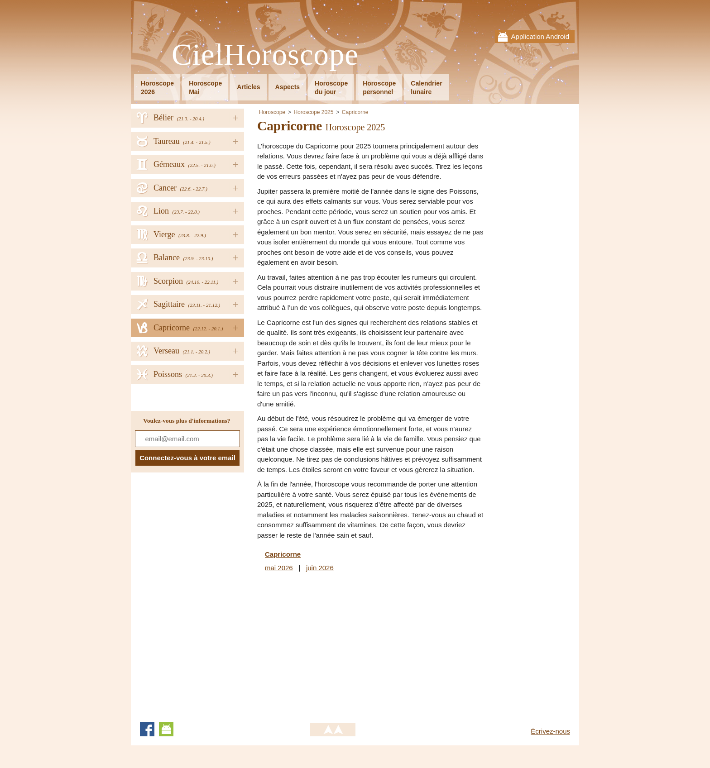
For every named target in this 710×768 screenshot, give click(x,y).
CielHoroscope (265, 55)
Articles (248, 87)
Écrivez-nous (550, 731)
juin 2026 (320, 568)
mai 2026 (279, 568)
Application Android (540, 36)
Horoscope (272, 112)
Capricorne (355, 112)
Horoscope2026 (157, 87)
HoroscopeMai (205, 87)
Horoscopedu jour (331, 87)
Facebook (147, 729)
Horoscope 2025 (313, 112)
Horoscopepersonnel (379, 87)
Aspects (287, 87)
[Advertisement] (333, 645)
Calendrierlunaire (426, 87)
